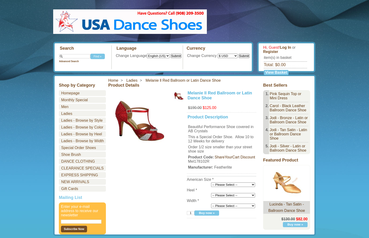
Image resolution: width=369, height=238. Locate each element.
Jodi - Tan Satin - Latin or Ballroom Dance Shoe (288, 134)
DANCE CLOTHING (78, 161)
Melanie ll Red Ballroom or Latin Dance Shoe (183, 80)
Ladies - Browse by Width (82, 141)
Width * (193, 201)
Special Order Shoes (78, 148)
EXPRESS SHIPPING (79, 175)
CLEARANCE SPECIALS (82, 168)
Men (64, 107)
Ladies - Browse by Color (82, 127)
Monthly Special (74, 100)
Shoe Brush (71, 155)
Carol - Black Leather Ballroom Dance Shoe (288, 108)
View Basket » (276, 72)
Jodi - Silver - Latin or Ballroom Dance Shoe (288, 148)
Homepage (70, 93)
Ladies (131, 80)
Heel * (192, 190)
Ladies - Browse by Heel (81, 134)
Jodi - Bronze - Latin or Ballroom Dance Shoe (289, 120)
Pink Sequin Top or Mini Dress (285, 96)
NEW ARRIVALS (75, 182)
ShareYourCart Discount (235, 157)
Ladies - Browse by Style (82, 120)
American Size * (200, 179)
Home (113, 80)
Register (270, 52)
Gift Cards (69, 189)
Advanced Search (69, 61)
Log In (285, 47)
